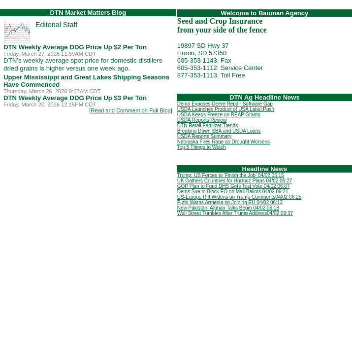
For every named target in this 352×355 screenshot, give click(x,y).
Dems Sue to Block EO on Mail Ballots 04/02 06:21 (232, 191)
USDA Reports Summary (204, 136)
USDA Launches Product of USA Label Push (225, 109)
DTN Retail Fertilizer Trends (207, 125)
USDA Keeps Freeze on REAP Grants (218, 114)
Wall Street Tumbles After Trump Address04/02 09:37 (235, 213)
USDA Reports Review (202, 120)
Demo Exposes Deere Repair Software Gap (225, 103)
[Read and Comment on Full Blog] (130, 110)
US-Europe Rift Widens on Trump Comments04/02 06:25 (239, 197)
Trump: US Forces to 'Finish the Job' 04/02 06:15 (230, 175)
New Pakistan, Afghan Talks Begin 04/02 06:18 (228, 208)
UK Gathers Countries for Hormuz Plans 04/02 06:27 (234, 180)
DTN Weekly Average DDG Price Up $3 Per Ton (75, 98)
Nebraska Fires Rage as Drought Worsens (223, 141)
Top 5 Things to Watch (201, 147)
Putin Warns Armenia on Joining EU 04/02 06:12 (230, 202)
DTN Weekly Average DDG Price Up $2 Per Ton (75, 47)
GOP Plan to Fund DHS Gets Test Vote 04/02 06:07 (233, 186)
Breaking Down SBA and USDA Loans (219, 131)
